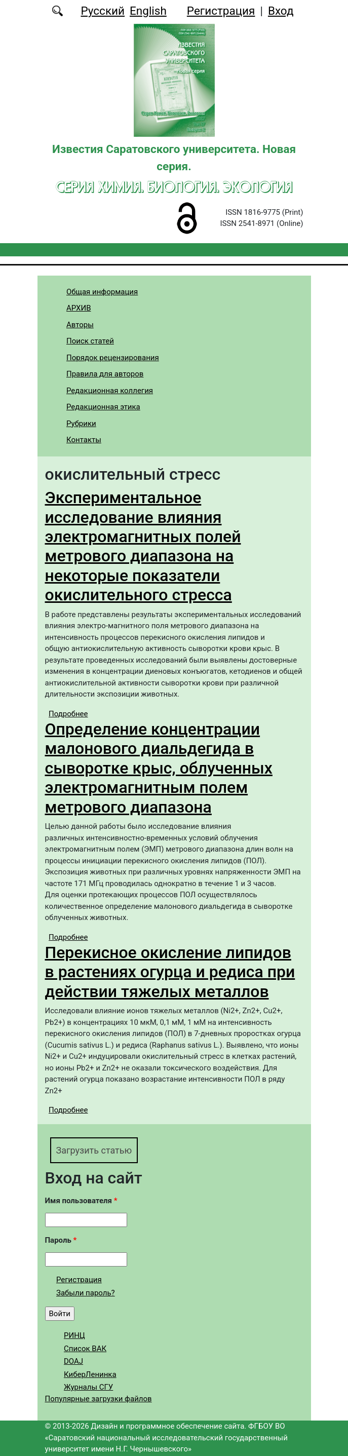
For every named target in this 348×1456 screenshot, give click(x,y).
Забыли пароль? (85, 1292)
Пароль (61, 1240)
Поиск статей (90, 341)
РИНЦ (74, 1335)
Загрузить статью (94, 1150)
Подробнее (68, 713)
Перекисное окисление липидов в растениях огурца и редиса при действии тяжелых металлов (170, 972)
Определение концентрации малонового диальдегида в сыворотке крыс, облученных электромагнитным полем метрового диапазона (159, 768)
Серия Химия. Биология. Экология (174, 187)
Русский (103, 10)
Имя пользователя (81, 1200)
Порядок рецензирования (112, 357)
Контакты (83, 439)
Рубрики (81, 423)
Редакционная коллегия (109, 390)
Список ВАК (85, 1348)
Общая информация (102, 291)
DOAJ (73, 1361)
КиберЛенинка (90, 1374)
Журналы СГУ (88, 1387)
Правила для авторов (104, 373)
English (148, 10)
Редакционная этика (103, 406)
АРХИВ (78, 308)
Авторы (80, 324)
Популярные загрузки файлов (98, 1398)
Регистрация (221, 10)
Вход (281, 10)
